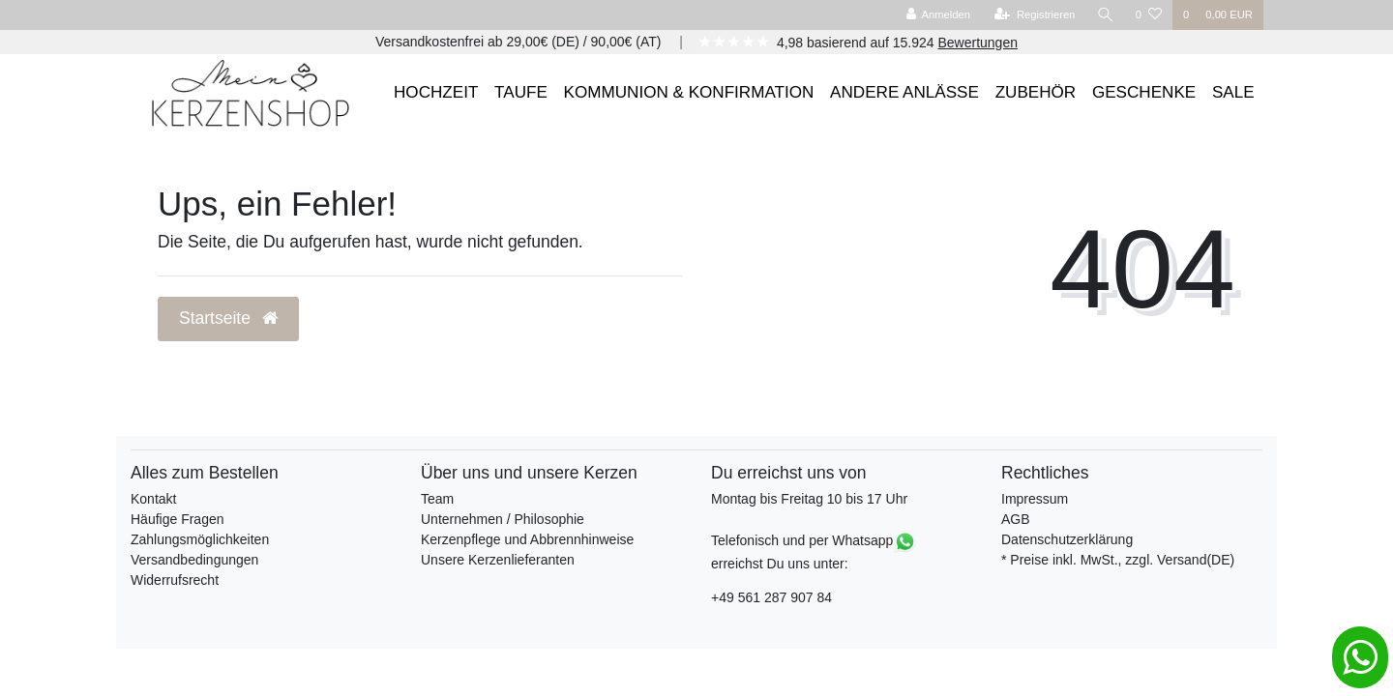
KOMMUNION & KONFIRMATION (689, 92)
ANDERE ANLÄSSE (904, 92)
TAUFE (521, 92)
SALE (1233, 92)
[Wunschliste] (1148, 15)
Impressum (1034, 499)
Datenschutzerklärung (1067, 539)
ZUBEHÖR (1036, 92)
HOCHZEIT (436, 92)
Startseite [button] (228, 318)
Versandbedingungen (194, 559)
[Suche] (1105, 15)
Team (437, 499)
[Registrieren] (1034, 15)
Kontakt (153, 499)
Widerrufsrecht (175, 580)
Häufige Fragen (177, 519)
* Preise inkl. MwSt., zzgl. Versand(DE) (1117, 559)
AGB (1015, 519)
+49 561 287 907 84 (771, 597)
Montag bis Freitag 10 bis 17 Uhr (809, 499)
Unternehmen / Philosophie (502, 519)
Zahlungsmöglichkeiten (200, 539)
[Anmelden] (938, 15)
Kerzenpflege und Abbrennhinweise (527, 539)
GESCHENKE (1144, 92)
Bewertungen (977, 42)
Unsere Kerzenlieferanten (498, 559)
